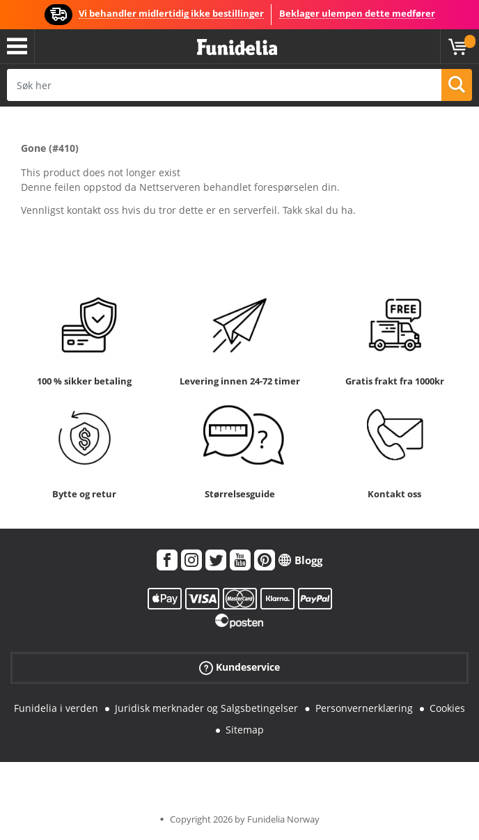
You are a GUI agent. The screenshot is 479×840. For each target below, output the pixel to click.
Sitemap (245, 729)
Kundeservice (239, 667)
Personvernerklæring (364, 708)
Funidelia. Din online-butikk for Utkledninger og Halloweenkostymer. (237, 47)
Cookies (447, 708)
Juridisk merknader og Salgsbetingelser (206, 708)
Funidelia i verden (56, 708)
